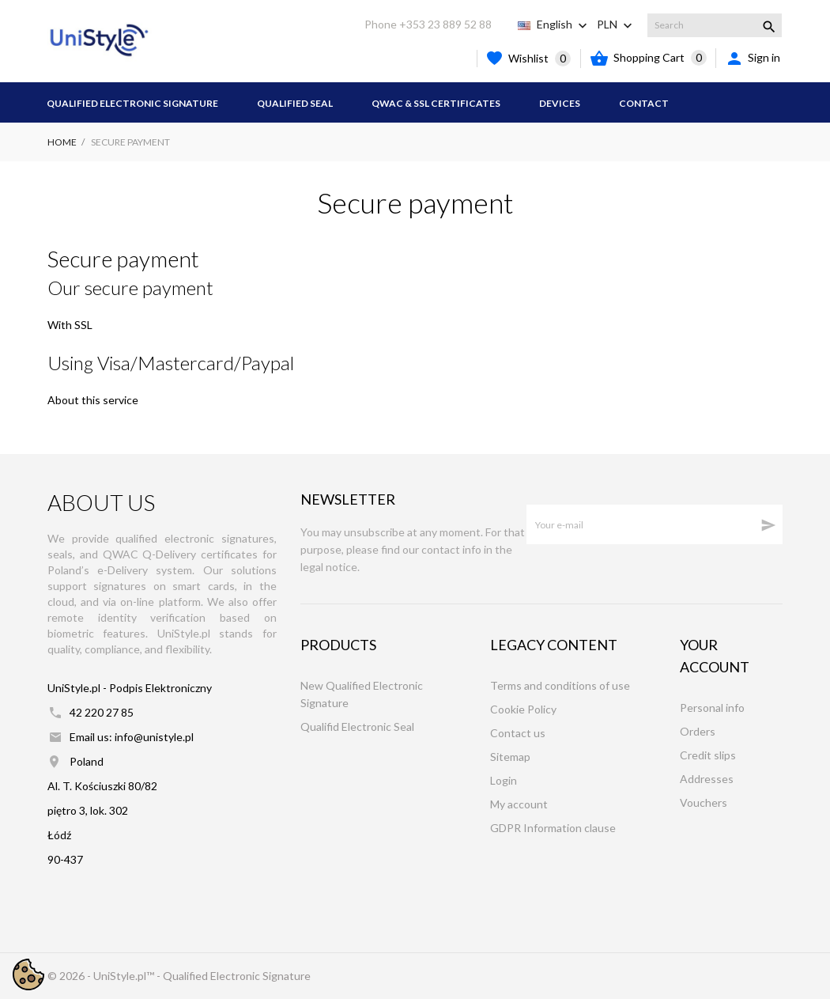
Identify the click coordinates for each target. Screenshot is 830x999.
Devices (559, 103)
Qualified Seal (295, 103)
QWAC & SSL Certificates (436, 103)
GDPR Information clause (553, 827)
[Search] (714, 25)
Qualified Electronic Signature (132, 103)
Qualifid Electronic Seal (357, 726)
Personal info (712, 707)
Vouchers (703, 802)
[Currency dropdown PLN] (616, 24)
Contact (644, 103)
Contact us (517, 733)
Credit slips (708, 755)
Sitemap (510, 756)
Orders (697, 731)
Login (503, 780)
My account (519, 804)
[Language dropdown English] (563, 24)
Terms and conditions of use (560, 685)
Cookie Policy (523, 709)
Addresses (707, 778)
